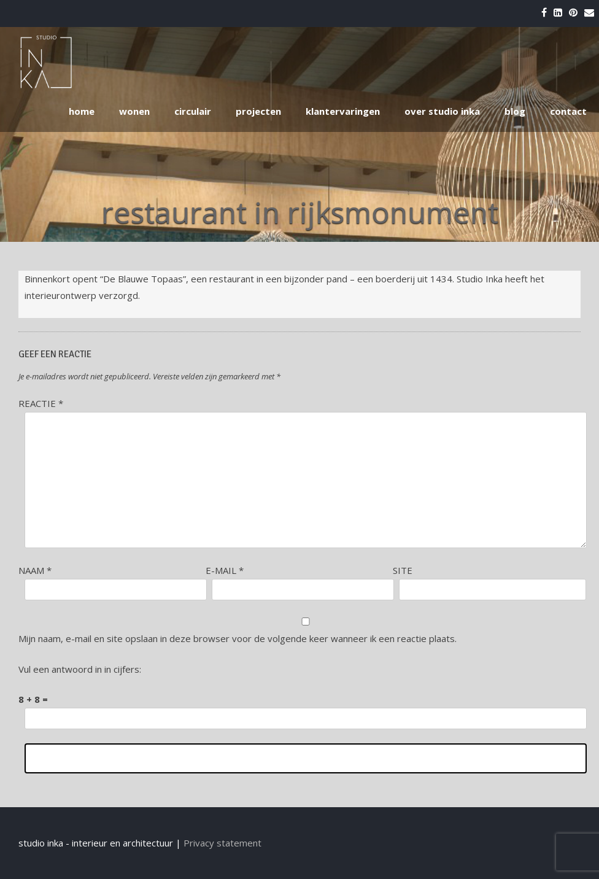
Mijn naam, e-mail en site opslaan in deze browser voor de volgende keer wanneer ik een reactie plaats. (237, 638)
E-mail (225, 570)
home (82, 111)
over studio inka (442, 111)
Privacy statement (222, 843)
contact (568, 111)
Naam (35, 570)
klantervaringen (343, 111)
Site (402, 570)
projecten (258, 111)
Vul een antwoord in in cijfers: (79, 669)
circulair (192, 111)
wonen (134, 111)
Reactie (40, 403)
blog (514, 111)
